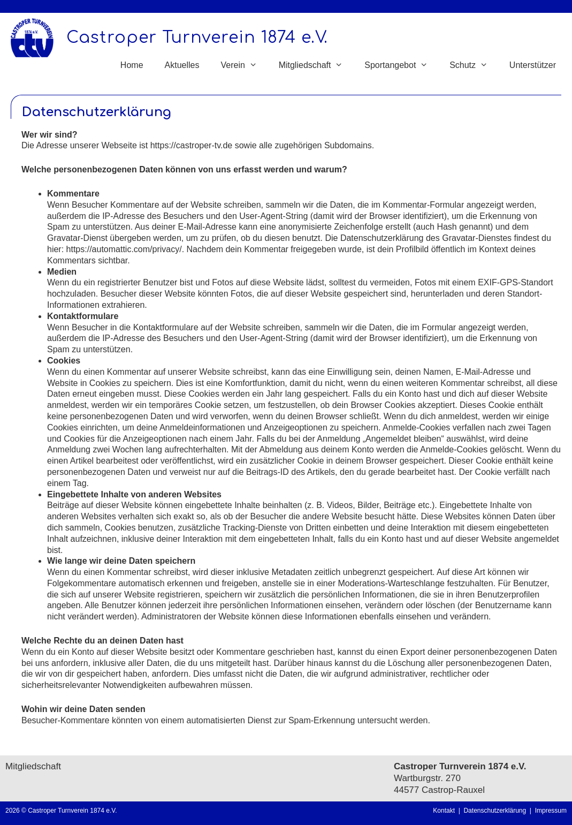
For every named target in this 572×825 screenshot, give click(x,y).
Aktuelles (182, 65)
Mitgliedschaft (316, 65)
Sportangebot (401, 65)
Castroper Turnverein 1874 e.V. (197, 38)
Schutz (474, 65)
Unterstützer (532, 65)
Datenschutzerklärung (496, 810)
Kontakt (444, 810)
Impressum (551, 810)
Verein (244, 65)
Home (131, 65)
